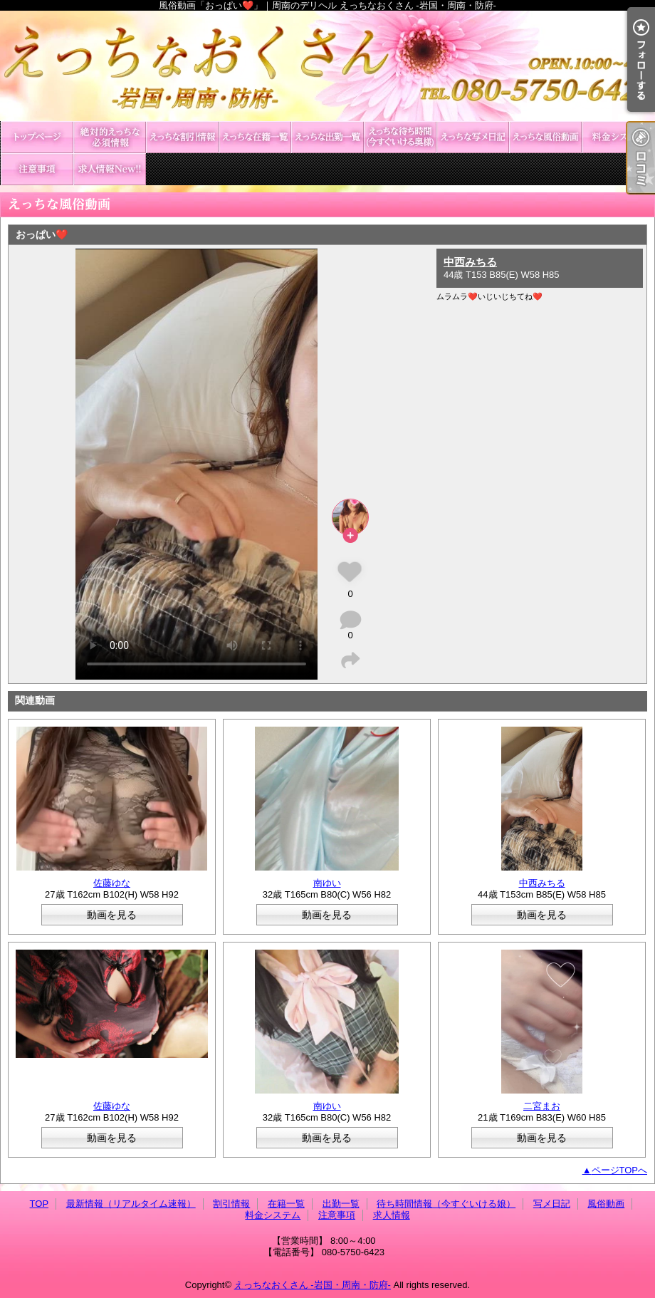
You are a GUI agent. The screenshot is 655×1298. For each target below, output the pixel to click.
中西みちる (470, 262)
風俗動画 (545, 137)
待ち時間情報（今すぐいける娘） (400, 137)
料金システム (618, 137)
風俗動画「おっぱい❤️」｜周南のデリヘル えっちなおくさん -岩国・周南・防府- (327, 66)
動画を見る (112, 914)
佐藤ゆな (111, 883)
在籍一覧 (255, 137)
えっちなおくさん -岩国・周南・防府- (312, 1284)
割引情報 (182, 137)
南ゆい (327, 883)
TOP (37, 137)
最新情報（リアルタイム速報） (109, 137)
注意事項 (37, 169)
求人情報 (109, 169)
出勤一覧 (327, 137)
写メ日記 (472, 137)
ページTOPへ (620, 1170)
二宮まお (541, 1106)
